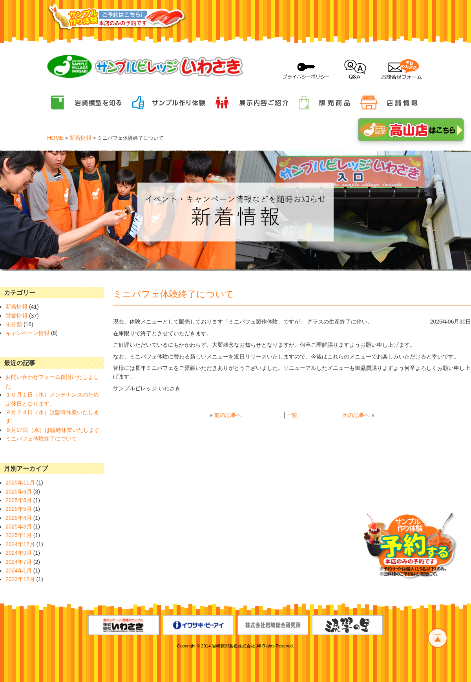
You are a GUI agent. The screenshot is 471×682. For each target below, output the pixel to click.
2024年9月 (18, 553)
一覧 (292, 415)
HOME (55, 138)
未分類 (13, 324)
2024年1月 (18, 570)
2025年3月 (18, 526)
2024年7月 (18, 562)
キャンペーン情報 (27, 333)
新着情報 (80, 138)
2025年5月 (18, 509)
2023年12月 (20, 579)
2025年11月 (20, 482)
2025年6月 (18, 500)
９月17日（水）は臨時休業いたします (52, 430)
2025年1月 (18, 535)
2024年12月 (20, 544)
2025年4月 (18, 518)
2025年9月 (18, 491)
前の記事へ (228, 415)
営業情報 (16, 316)
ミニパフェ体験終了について (41, 438)
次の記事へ (356, 415)
